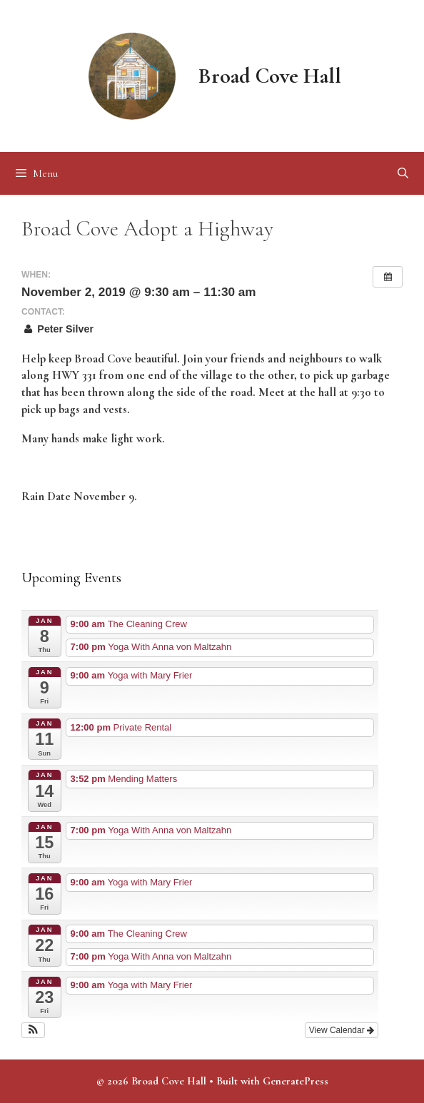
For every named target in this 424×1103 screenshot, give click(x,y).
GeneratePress (295, 1080)
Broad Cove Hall (269, 76)
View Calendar (341, 1030)
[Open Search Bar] (403, 173)
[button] (33, 1030)
